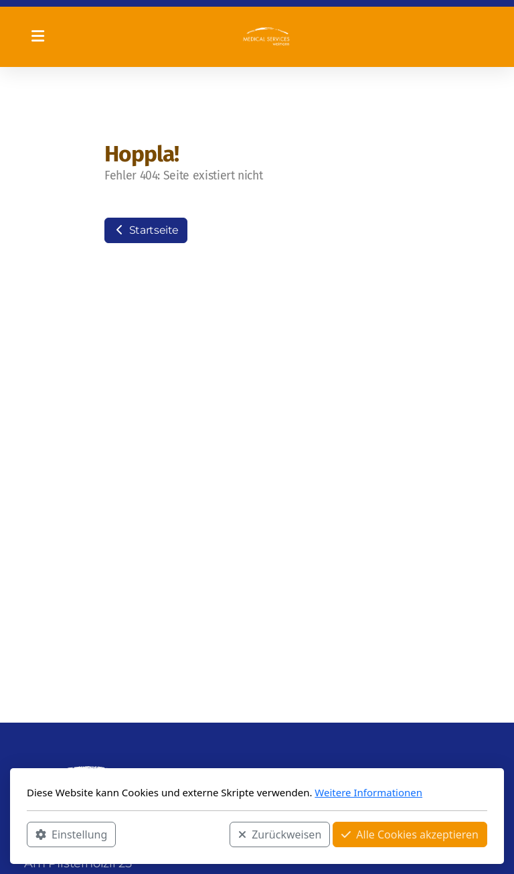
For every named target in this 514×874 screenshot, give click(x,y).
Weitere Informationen (368, 792)
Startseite (146, 230)
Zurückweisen (279, 834)
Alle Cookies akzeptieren (410, 834)
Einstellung (71, 834)
